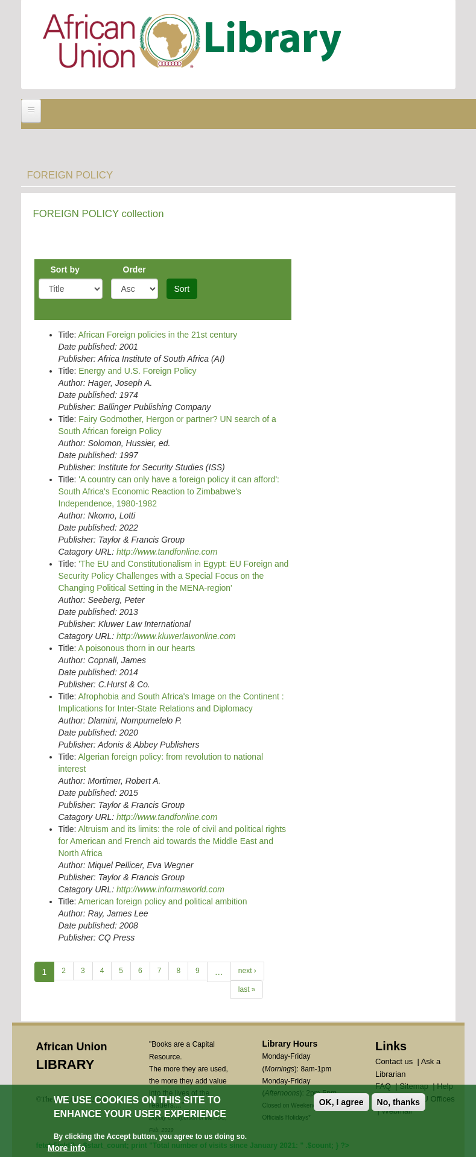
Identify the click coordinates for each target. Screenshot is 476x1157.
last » (247, 989)
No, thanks (398, 1102)
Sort (182, 289)
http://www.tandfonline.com (166, 551)
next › (247, 970)
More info (67, 1148)
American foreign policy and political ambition (162, 901)
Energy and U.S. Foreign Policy (137, 371)
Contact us (394, 1061)
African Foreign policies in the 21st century (157, 334)
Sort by (65, 269)
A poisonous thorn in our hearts (136, 648)
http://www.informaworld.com (170, 889)
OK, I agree (341, 1102)
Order (134, 269)
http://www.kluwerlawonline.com (176, 636)
